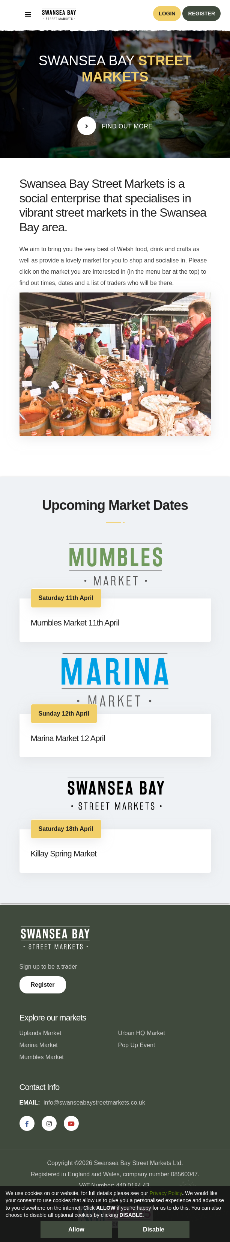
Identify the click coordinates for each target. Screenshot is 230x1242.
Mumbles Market (42, 1057)
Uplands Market (41, 1033)
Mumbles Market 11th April (75, 622)
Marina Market (39, 1045)
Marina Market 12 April (68, 738)
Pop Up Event (136, 1045)
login (167, 14)
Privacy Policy (165, 1193)
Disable (153, 1229)
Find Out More (115, 125)
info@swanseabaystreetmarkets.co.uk (94, 1102)
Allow (76, 1229)
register (201, 14)
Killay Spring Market (64, 853)
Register (43, 984)
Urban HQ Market (141, 1033)
